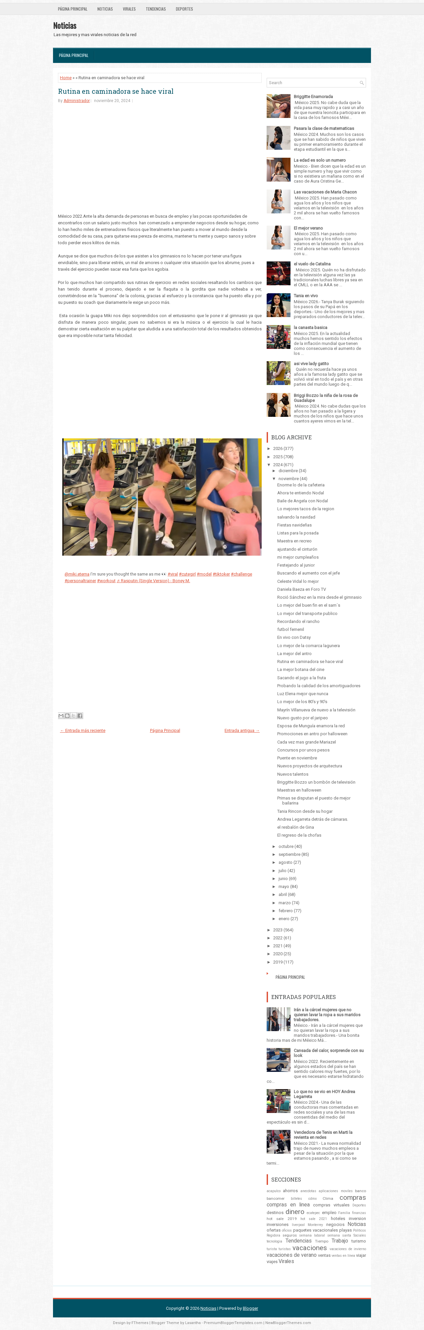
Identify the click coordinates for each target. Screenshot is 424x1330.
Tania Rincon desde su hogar (305, 811)
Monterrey (315, 1225)
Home (66, 77)
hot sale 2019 (282, 1218)
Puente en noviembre (297, 757)
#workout (106, 580)
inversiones (278, 1224)
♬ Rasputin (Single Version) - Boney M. (153, 580)
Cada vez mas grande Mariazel (306, 742)
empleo (329, 1212)
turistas (285, 1249)
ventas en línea (343, 1255)
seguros (290, 1235)
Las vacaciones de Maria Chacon (325, 192)
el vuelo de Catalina (312, 263)
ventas (324, 1255)
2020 (278, 953)
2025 (278, 456)
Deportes (184, 9)
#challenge (241, 574)
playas (345, 1230)
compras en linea (288, 1205)
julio (283, 870)
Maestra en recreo (294, 540)
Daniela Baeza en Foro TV (301, 589)
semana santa (339, 1235)
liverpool (298, 1225)
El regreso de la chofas (299, 835)
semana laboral (312, 1235)
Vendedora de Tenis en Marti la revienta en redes (323, 1135)
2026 (278, 448)
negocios (335, 1224)
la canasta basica (310, 327)
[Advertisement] (160, 160)
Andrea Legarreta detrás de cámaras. (312, 819)
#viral (173, 574)
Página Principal (72, 9)
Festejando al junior (296, 565)
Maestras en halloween (299, 790)
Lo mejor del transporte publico (307, 613)
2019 (278, 962)
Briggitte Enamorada (313, 96)
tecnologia (274, 1241)
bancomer (276, 1198)
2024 (278, 464)
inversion (357, 1218)
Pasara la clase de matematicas (324, 128)
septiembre (289, 854)
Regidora (273, 1235)
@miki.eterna (77, 574)
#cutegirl (187, 574)
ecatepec (313, 1213)
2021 (278, 945)
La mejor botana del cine (300, 669)
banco (360, 1191)
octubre (286, 846)
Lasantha (193, 1323)
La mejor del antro (294, 653)
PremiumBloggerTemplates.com (233, 1323)
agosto (285, 862)
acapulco (274, 1191)
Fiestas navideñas (294, 525)
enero (284, 918)
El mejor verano (308, 228)
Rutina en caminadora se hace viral (116, 91)
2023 (278, 929)
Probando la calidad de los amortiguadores (318, 685)
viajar (361, 1255)
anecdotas (308, 1191)
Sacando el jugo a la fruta (301, 677)
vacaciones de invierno (348, 1249)
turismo (358, 1241)
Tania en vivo (306, 295)
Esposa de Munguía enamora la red (311, 725)
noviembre (289, 478)
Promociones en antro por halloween (312, 733)
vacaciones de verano (292, 1255)
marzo (285, 902)
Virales (129, 9)
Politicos (359, 1230)
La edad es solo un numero (320, 160)
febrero (286, 910)
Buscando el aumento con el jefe (308, 573)
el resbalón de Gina (295, 827)
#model (204, 574)
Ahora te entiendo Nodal (300, 492)
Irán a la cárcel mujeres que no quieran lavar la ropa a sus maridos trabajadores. (327, 1014)
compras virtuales (331, 1204)
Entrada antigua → (242, 730)
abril (283, 894)
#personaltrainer (80, 580)
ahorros (290, 1190)
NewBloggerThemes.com (288, 1323)
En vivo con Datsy (294, 637)
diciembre (288, 470)
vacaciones (309, 1248)
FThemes (140, 1323)
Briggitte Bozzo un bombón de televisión (316, 782)
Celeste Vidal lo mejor (298, 581)
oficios (287, 1230)
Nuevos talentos (292, 774)
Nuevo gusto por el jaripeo (302, 717)
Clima (328, 1198)
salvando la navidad (296, 517)
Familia (344, 1213)
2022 (278, 937)
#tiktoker (221, 574)
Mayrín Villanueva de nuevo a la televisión (316, 709)
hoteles (338, 1218)
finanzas (359, 1213)
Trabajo (340, 1241)
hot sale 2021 (313, 1219)
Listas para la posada (298, 532)
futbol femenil (290, 629)
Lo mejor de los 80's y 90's (302, 701)
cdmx (312, 1198)
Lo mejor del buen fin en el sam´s (308, 605)
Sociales (359, 1235)
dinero (295, 1212)
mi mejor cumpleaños (298, 557)
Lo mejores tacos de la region (305, 508)
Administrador (77, 100)
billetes (296, 1198)
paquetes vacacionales (315, 1230)
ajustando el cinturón (297, 549)
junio (283, 878)
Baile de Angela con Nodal (302, 500)
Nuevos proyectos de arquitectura (309, 765)
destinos (275, 1212)
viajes (272, 1261)
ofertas (274, 1230)
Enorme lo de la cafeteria (301, 484)
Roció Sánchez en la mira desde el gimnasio (319, 597)
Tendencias (156, 9)
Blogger (250, 1308)
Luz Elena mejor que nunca (302, 693)
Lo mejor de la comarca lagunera (308, 645)
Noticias (105, 9)
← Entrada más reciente (82, 730)
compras (353, 1197)
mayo (284, 886)
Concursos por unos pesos (303, 750)
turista (272, 1249)
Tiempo (321, 1241)
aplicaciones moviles (335, 1191)
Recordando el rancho (298, 621)
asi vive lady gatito (311, 363)
